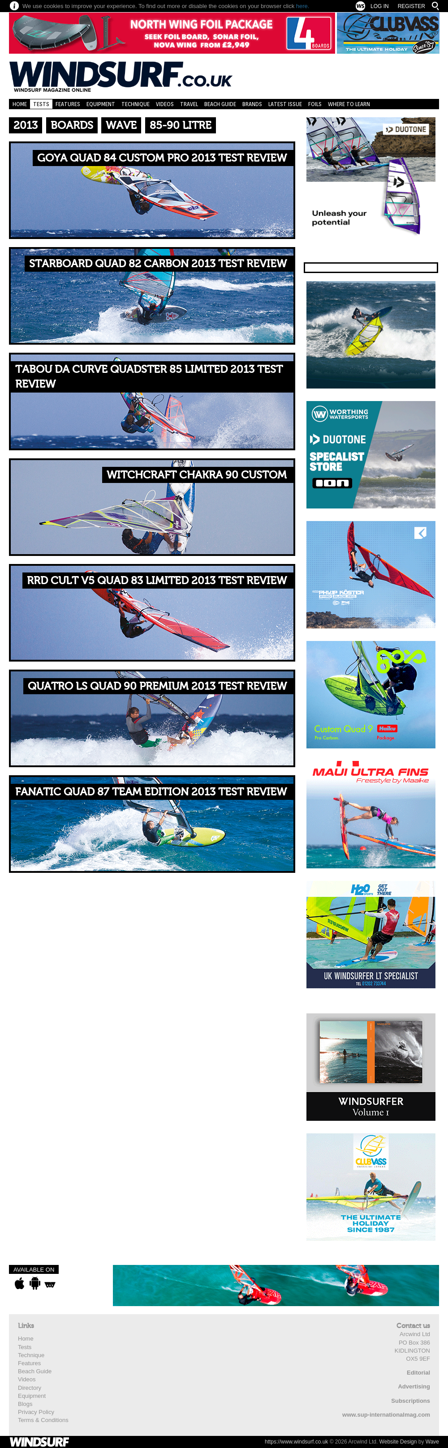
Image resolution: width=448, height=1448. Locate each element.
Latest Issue (285, 104)
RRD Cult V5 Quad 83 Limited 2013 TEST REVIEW (157, 581)
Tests (41, 104)
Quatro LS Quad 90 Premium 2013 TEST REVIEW (157, 686)
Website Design (398, 1442)
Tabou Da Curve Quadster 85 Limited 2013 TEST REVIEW (149, 377)
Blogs (25, 1404)
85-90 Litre (180, 126)
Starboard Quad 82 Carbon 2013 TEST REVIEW (158, 264)
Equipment (100, 104)
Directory (29, 1387)
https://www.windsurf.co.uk (296, 1442)
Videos (165, 104)
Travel (189, 104)
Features (68, 104)
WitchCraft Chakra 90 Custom (197, 475)
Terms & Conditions (43, 1420)
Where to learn (349, 104)
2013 (25, 126)
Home (20, 104)
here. (303, 6)
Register (411, 6)
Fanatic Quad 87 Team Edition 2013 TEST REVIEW (151, 792)
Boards (72, 126)
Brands (252, 104)
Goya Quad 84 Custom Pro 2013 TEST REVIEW (162, 158)
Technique (135, 104)
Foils (315, 104)
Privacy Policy (36, 1412)
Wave (121, 126)
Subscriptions (410, 1400)
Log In (379, 6)
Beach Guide (220, 104)
